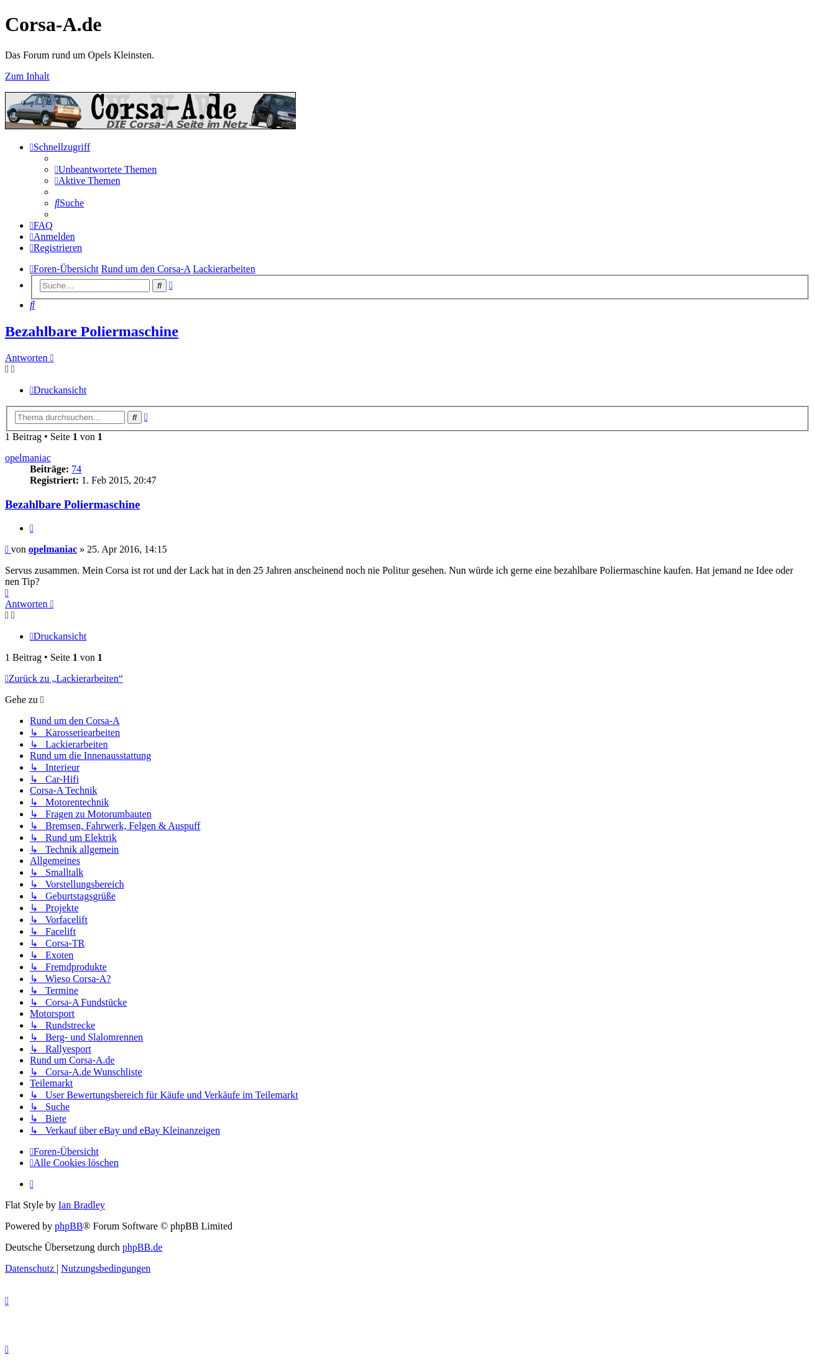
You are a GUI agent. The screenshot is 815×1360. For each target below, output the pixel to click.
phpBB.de (142, 1247)
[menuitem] (106, 169)
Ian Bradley (81, 1205)
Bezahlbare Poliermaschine (91, 331)
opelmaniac (28, 458)
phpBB (69, 1226)
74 (76, 469)
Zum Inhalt (27, 76)
